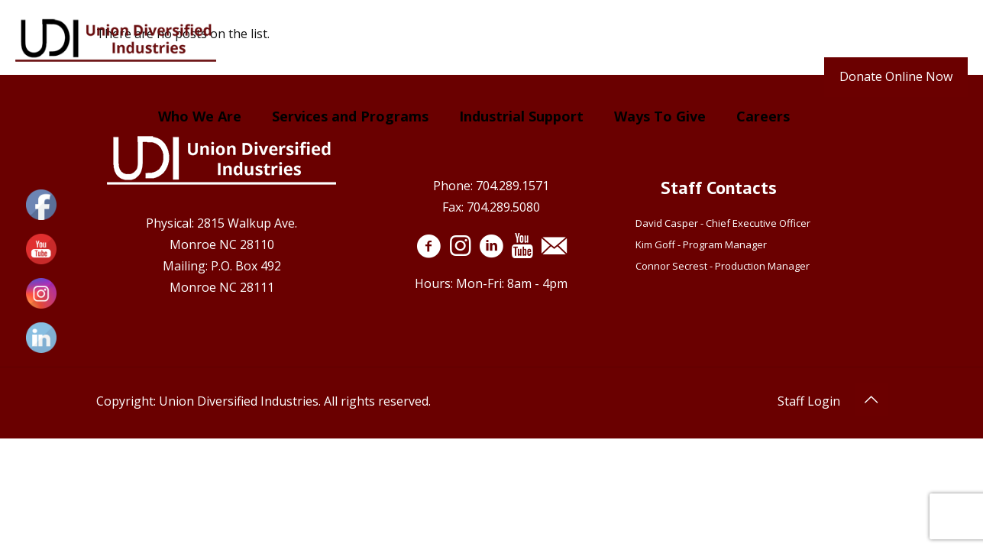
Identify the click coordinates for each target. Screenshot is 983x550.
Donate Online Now (895, 76)
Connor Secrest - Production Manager (722, 266)
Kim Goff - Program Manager (703, 244)
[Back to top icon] (871, 399)
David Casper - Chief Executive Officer (722, 223)
